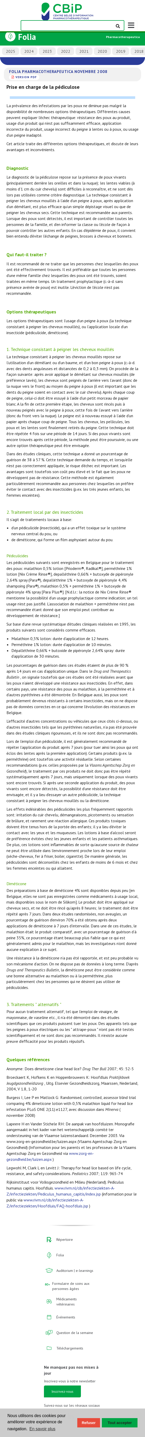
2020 (102, 51)
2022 (65, 51)
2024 (29, 51)
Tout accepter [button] (120, 1423)
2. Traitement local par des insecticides (44, 512)
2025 (10, 51)
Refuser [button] (89, 1423)
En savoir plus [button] (42, 1429)
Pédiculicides (17, 555)
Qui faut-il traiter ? (26, 255)
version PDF (26, 77)
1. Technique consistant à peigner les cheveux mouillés (60, 349)
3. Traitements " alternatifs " (33, 1004)
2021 (84, 51)
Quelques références (28, 1059)
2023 (47, 51)
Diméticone (16, 883)
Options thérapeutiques (31, 312)
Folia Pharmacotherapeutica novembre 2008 (58, 71)
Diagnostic (17, 168)
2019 (120, 51)
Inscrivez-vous (62, 1391)
